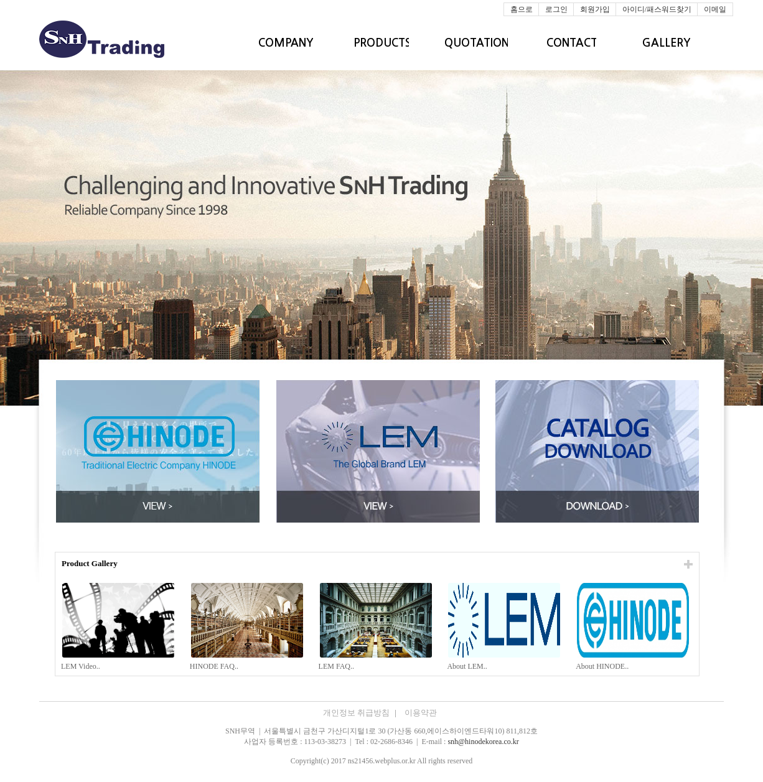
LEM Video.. (81, 666)
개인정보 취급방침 (360, 712)
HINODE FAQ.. (215, 666)
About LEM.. (468, 666)
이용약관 (421, 712)
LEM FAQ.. (337, 666)
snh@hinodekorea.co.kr (482, 741)
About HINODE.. (603, 666)
